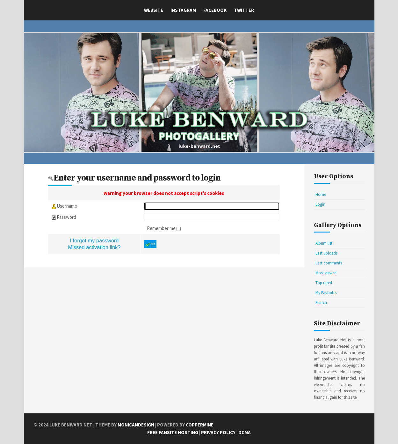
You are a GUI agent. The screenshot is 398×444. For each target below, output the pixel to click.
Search (321, 302)
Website (153, 10)
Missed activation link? (94, 247)
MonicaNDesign (136, 425)
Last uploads (326, 253)
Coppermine (199, 425)
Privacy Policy (218, 432)
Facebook (215, 10)
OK (150, 244)
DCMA (244, 432)
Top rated (323, 282)
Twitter (244, 10)
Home (320, 194)
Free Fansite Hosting (172, 432)
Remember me (162, 228)
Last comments (328, 263)
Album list (323, 243)
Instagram (183, 10)
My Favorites (326, 292)
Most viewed (325, 273)
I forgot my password (94, 240)
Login (320, 204)
